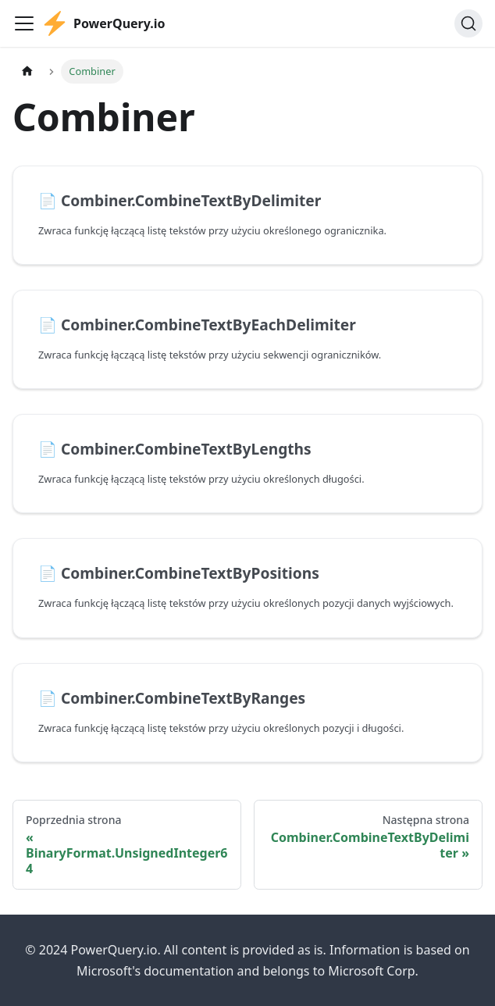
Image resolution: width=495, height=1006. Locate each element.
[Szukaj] (468, 23)
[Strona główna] (27, 71)
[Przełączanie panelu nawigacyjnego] (24, 23)
